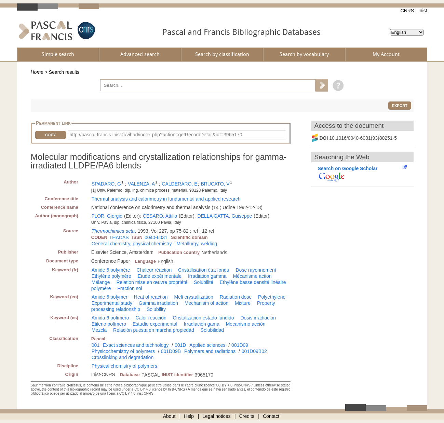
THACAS (119, 237)
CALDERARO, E (179, 184)
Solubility (156, 309)
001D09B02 (254, 351)
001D (180, 345)
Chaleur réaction (154, 270)
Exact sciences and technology (136, 345)
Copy (50, 135)
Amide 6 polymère (111, 270)
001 (95, 345)
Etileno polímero (109, 324)
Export (399, 106)
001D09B (171, 351)
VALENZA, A (141, 184)
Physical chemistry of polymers (124, 366)
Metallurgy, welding (196, 243)
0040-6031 (156, 237)
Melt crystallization (193, 297)
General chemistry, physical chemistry (132, 243)
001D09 (239, 345)
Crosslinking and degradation (122, 357)
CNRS (407, 10)
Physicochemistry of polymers (123, 351)
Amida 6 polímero (110, 317)
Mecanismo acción (246, 324)
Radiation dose (236, 297)
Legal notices (216, 416)
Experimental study (112, 303)
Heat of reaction (151, 297)
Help (189, 416)
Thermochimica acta (113, 231)
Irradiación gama (201, 324)
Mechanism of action (206, 303)
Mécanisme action (252, 276)
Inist (422, 10)
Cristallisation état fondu (203, 270)
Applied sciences (207, 345)
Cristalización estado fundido (203, 317)
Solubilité (203, 282)
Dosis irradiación (257, 317)
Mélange (101, 282)
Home (37, 72)
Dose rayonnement (256, 270)
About (169, 416)
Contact (271, 416)
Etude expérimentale (159, 276)
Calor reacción (150, 317)
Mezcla (99, 330)
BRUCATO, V (215, 184)
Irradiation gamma (207, 276)
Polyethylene (271, 297)
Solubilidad (212, 330)
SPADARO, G (106, 184)
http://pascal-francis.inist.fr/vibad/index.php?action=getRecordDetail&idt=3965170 (156, 134)
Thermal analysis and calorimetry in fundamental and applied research (166, 199)
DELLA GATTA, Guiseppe (225, 216)
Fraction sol (129, 288)
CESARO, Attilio (160, 216)
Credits (246, 416)
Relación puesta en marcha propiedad (153, 330)
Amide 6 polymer (109, 297)
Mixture (243, 303)
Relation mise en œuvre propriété (151, 282)
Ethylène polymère (111, 276)
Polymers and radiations (210, 351)
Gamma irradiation (158, 303)
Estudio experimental (155, 324)
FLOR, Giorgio (107, 216)
